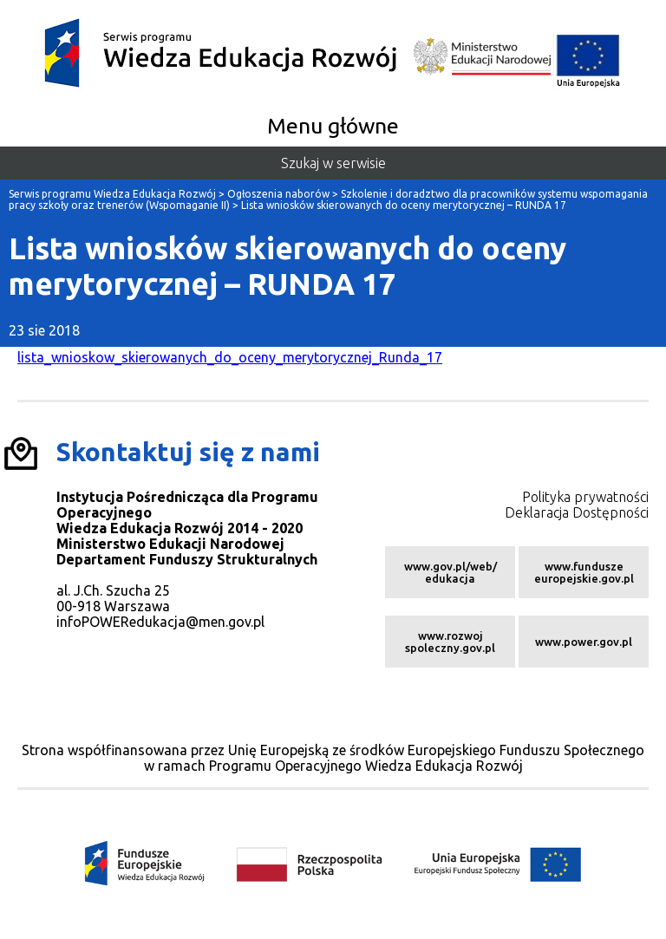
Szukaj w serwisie (333, 163)
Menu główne (333, 126)
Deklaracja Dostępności (577, 512)
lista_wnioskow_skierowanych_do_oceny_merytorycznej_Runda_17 (229, 357)
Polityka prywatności (585, 497)
